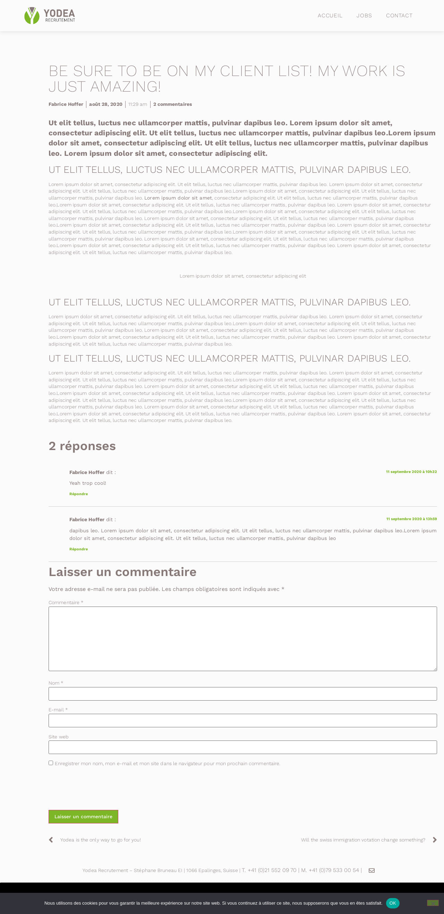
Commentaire (66, 602)
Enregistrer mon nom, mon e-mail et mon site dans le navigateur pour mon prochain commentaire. (167, 763)
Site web (59, 736)
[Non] (433, 903)
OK (393, 903)
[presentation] (101, 789)
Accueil (330, 15)
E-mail (58, 709)
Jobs (364, 15)
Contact (399, 15)
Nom (56, 683)
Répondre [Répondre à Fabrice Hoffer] (78, 494)
